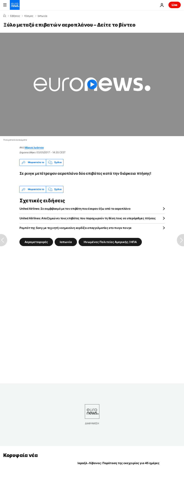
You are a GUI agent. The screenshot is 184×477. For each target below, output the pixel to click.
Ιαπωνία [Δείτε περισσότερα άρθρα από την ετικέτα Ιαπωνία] (66, 241)
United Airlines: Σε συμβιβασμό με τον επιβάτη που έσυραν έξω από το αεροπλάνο (74, 208)
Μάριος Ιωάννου (34, 147)
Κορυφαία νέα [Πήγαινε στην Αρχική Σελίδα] (20, 455)
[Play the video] (92, 84)
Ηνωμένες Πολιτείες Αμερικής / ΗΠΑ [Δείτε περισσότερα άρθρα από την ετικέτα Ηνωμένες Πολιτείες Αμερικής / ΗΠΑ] (110, 241)
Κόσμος (28, 16)
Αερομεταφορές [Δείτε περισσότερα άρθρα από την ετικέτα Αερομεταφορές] (36, 241)
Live (174, 5)
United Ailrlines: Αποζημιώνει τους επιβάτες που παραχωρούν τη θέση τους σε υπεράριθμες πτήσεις (87, 218)
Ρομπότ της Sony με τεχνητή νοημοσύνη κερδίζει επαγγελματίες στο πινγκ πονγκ (75, 228)
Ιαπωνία (42, 16)
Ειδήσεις (15, 16)
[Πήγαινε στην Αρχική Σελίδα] (15, 5)
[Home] (4, 15)
